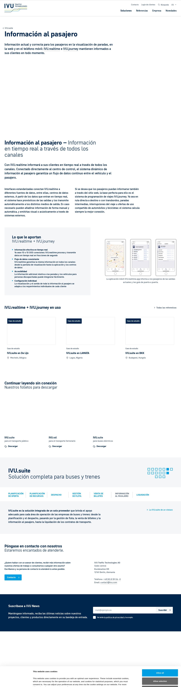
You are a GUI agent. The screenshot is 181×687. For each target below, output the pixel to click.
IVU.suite (9, 28)
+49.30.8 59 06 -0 (112, 579)
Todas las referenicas (166, 308)
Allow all (160, 654)
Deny (160, 670)
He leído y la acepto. (115, 617)
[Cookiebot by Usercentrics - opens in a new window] (16, 682)
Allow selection (160, 662)
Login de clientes (148, 5)
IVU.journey (70, 49)
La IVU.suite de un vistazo (161, 510)
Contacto (135, 5)
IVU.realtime (52, 49)
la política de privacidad (114, 617)
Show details (132, 682)
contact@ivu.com (108, 582)
